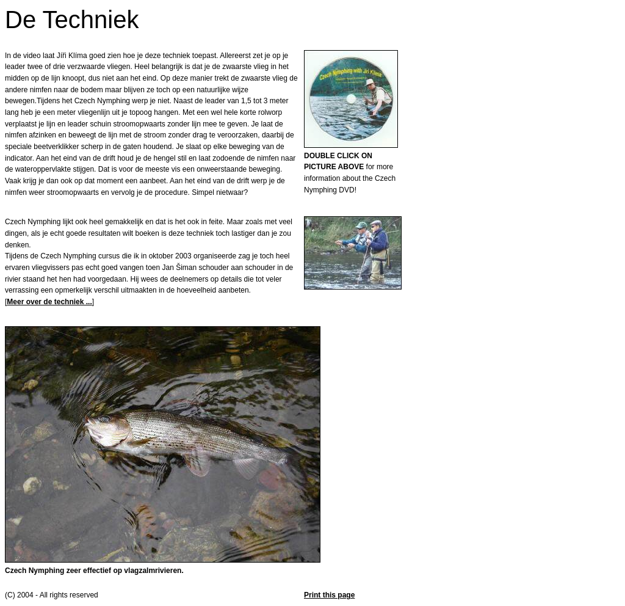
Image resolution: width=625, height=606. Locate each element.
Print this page (329, 595)
